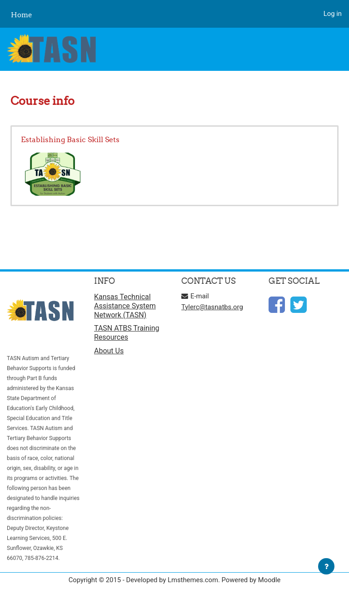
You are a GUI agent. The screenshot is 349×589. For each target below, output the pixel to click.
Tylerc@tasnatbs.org (212, 307)
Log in (333, 14)
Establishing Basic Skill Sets (70, 139)
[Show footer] (326, 566)
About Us (109, 350)
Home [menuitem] (21, 14)
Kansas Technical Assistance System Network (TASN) (125, 305)
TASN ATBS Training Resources (127, 333)
